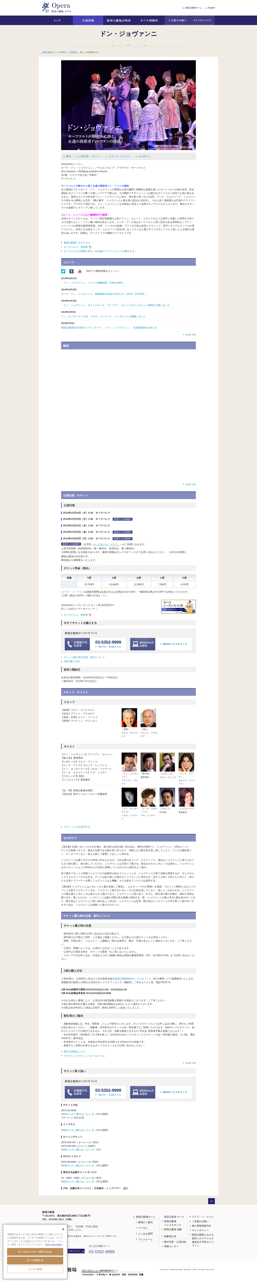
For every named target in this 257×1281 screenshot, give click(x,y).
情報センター (171, 1246)
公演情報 (88, 20)
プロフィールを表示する (77, 826)
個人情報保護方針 (201, 1225)
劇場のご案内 (145, 1222)
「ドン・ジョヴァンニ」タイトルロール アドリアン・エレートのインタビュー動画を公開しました (115, 305)
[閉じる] (63, 1229)
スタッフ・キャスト (119, 156)
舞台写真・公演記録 (175, 1241)
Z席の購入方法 (72, 661)
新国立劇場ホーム (193, 8)
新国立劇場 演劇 (173, 1229)
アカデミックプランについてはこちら (84, 1055)
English (211, 8)
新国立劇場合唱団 (118, 20)
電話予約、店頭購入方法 (109, 647)
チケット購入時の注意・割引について (84, 657)
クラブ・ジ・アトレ (73, 591)
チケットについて (202, 20)
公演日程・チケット (90, 156)
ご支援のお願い (177, 20)
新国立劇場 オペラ (174, 1216)
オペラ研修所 (149, 20)
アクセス (143, 1228)
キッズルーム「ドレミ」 (106, 544)
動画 (68, 156)
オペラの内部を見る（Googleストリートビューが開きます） (100, 251)
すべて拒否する (35, 1260)
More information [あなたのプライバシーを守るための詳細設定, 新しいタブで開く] (53, 1244)
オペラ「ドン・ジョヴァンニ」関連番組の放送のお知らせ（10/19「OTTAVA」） (105, 294)
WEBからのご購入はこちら (77, 1114)
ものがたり (144, 156)
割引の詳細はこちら (74, 1051)
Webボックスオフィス (175, 644)
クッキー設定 (35, 1269)
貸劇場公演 (170, 1236)
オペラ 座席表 (76, 247)
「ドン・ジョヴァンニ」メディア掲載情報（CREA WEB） (93, 282)
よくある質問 (145, 1233)
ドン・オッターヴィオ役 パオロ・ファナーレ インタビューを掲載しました (103, 316)
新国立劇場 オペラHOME (53, 52)
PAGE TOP (190, 335)
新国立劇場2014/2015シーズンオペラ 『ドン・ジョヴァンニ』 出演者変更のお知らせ (109, 327)
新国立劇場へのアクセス (77, 242)
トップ (57, 20)
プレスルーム (145, 1239)
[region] (35, 1251)
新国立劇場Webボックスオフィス (133, 978)
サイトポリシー (200, 1230)
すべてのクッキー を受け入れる (35, 1251)
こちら (103, 595)
